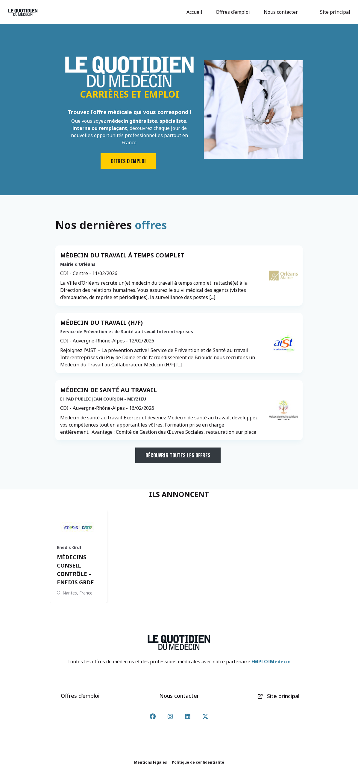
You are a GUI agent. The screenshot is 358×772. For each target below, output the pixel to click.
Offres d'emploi (128, 161)
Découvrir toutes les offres (177, 455)
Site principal (332, 12)
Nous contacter (282, 12)
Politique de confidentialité (198, 762)
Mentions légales (150, 762)
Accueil (195, 12)
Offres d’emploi (234, 12)
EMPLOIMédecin (271, 661)
